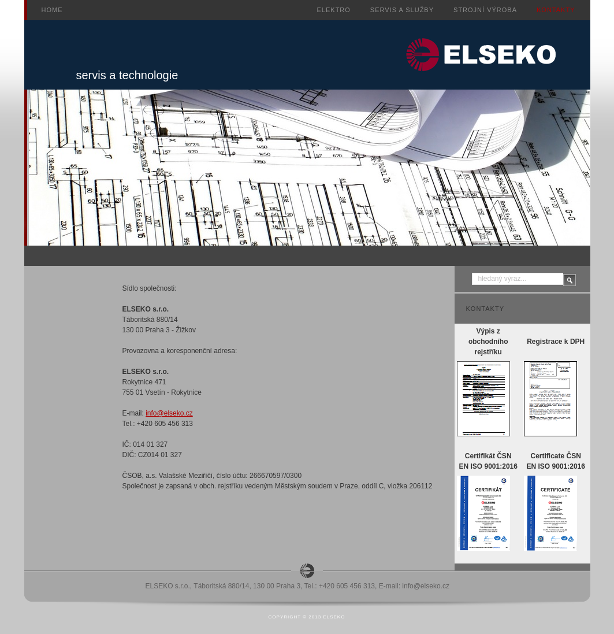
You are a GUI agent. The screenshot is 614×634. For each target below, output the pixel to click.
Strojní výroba (485, 9)
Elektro (334, 9)
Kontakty (556, 9)
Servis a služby (402, 9)
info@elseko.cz (169, 413)
